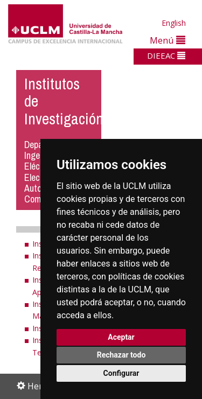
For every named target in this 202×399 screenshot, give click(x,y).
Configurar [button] (121, 373)
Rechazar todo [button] (121, 355)
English (174, 23)
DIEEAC (166, 55)
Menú (167, 40)
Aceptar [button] (121, 337)
